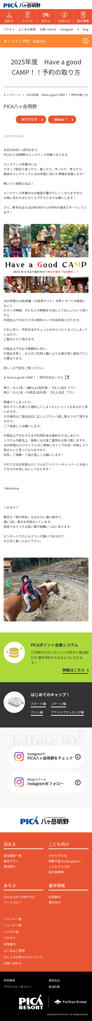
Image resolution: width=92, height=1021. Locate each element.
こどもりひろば (59, 866)
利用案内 (55, 897)
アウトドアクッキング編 (67, 712)
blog (85, 29)
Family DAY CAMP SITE (19, 897)
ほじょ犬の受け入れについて (23, 957)
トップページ (12, 95)
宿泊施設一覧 (13, 855)
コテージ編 (58, 703)
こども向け (59, 844)
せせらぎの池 (58, 855)
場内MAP (55, 902)
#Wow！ (60, 119)
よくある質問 (27, 29)
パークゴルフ (13, 902)
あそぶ (10, 885)
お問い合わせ (48, 29)
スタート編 (38, 703)
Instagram (66, 29)
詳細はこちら (73, 670)
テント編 (37, 712)
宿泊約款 (54, 987)
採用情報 (9, 980)
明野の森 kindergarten (65, 861)
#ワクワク (29, 119)
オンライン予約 (26, 41)
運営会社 (54, 980)
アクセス (9, 29)
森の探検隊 (56, 872)
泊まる (10, 844)
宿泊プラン (11, 861)
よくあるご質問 (14, 950)
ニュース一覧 (13, 925)
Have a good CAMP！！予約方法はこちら (35, 377)
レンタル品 (11, 931)
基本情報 (57, 885)
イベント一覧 (13, 919)
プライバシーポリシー (18, 987)
